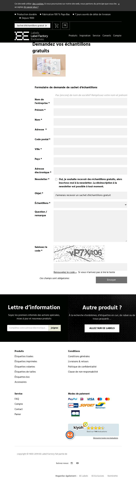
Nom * (38, 120)
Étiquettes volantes (25, 367)
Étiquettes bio (22, 377)
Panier (18, 414)
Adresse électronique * (43, 170)
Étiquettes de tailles (25, 372)
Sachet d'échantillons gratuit (31, 26)
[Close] (119, 4)
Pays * (38, 159)
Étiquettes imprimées (26, 361)
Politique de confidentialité (82, 367)
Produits (73, 36)
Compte (117, 36)
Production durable (27, 14)
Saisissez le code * (41, 249)
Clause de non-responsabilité (83, 372)
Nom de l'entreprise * (42, 101)
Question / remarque (41, 213)
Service (96, 36)
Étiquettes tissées (24, 356)
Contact (19, 409)
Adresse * (41, 130)
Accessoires (21, 382)
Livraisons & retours (78, 361)
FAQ (17, 399)
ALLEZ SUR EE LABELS (102, 328)
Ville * (38, 149)
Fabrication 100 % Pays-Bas (56, 14)
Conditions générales (79, 356)
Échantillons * (42, 203)
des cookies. (38, 4)
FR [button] (65, 25)
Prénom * (40, 110)
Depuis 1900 (28, 18)
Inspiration (85, 36)
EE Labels (83, 476)
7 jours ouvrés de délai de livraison (93, 14)
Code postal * (42, 139)
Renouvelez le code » (65, 272)
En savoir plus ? (31, 7)
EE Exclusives (98, 476)
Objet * (39, 193)
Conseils (107, 36)
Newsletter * (42, 179)
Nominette (113, 476)
